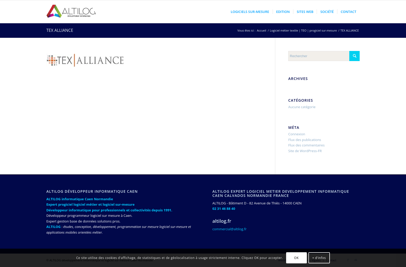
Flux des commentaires (306, 145)
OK (296, 258)
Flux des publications (304, 139)
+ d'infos (319, 258)
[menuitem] (250, 11)
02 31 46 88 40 (223, 208)
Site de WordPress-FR (305, 151)
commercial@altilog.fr (229, 229)
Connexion (296, 134)
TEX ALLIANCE (59, 30)
